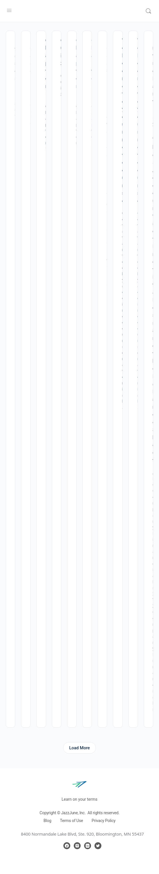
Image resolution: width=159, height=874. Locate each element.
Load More (79, 747)
